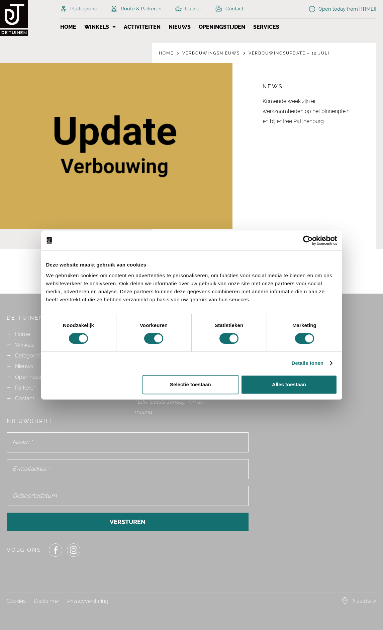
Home (68, 27)
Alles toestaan (289, 384)
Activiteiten (142, 27)
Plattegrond (78, 8)
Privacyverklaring (87, 601)
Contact (229, 8)
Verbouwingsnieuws (211, 53)
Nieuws (180, 27)
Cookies (16, 601)
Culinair (188, 8)
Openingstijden (222, 27)
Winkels (96, 27)
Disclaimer (46, 601)
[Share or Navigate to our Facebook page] (55, 550)
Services (266, 27)
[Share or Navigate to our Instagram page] (73, 550)
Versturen (128, 521)
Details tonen (307, 363)
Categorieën (29, 355)
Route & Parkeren (136, 8)
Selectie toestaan (190, 384)
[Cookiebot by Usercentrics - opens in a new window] (308, 240)
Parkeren (25, 388)
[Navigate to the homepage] (27, 18)
